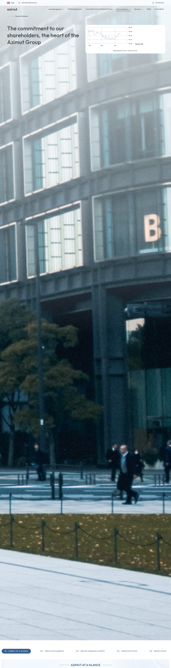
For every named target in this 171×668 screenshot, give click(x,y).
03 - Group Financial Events (90, 651)
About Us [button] (138, 9)
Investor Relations (21, 16)
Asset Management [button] (55, 9)
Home (9, 16)
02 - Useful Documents (52, 651)
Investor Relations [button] (122, 9)
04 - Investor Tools (127, 651)
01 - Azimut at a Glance (16, 651)
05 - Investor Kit (158, 651)
